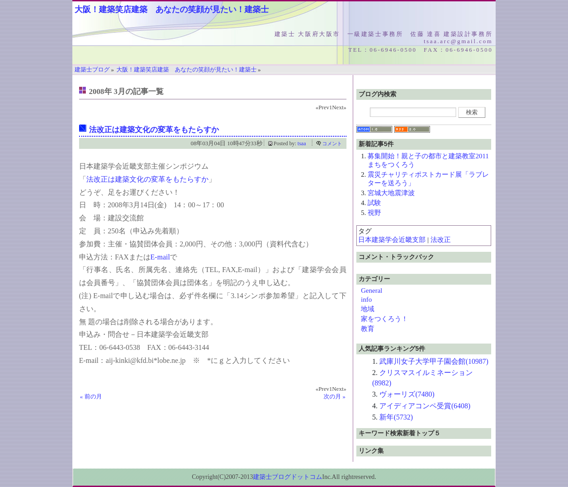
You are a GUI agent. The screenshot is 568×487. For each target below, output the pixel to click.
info (366, 299)
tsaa (301, 143)
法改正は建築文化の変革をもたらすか (154, 129)
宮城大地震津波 (391, 193)
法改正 (440, 239)
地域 (367, 309)
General (371, 290)
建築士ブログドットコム (287, 477)
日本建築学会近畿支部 (392, 239)
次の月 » (335, 396)
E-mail (160, 257)
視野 (374, 212)
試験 (374, 202)
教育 (367, 328)
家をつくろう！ (384, 318)
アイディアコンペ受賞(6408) (424, 406)
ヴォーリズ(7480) (407, 394)
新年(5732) (396, 417)
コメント (332, 143)
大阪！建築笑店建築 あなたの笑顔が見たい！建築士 (172, 9)
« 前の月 (91, 396)
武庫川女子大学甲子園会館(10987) (433, 361)
